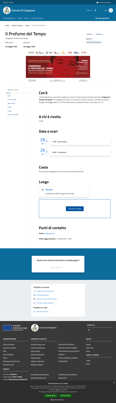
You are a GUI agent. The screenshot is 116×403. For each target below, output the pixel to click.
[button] (58, 400)
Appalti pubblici (35, 358)
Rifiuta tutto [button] (65, 395)
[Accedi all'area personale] (103, 2)
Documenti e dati (8, 364)
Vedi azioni (100, 34)
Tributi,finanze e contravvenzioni (68, 351)
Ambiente (61, 354)
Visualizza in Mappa (74, 209)
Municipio (49, 189)
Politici (5, 358)
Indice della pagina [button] (13, 90)
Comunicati (89, 348)
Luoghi (88, 360)
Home (7, 25)
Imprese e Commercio (37, 354)
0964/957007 (50, 233)
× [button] (114, 382)
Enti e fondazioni (8, 354)
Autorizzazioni (62, 361)
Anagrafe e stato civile (38, 344)
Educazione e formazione (66, 344)
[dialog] (58, 392)
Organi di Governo (9, 344)
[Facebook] (94, 10)
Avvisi (88, 351)
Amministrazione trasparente (67, 374)
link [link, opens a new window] (76, 392)
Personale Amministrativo (11, 361)
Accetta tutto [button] (50, 395)
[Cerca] (111, 10)
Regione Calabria (8, 2)
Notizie (88, 344)
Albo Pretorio (62, 378)
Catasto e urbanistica (37, 361)
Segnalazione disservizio (38, 378)
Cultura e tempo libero (38, 348)
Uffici (4, 351)
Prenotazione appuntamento (40, 374)
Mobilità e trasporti (37, 364)
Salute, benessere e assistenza (68, 358)
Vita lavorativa (35, 351)
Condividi (90, 34)
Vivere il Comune (17, 25)
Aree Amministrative (9, 348)
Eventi (27, 25)
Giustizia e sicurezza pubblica (67, 347)
